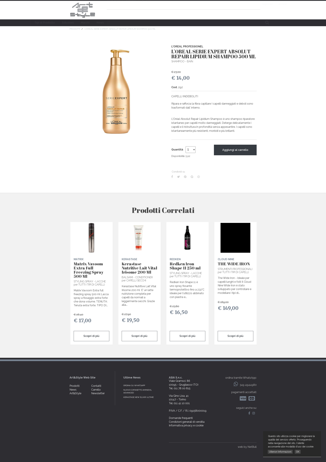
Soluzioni (139, 22)
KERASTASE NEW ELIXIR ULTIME (138, 397)
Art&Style (75, 393)
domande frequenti (235, 13)
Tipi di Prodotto (116, 22)
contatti (131, 4)
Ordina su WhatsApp (134, 385)
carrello (256, 13)
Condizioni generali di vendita (186, 421)
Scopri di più (91, 336)
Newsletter (98, 393)
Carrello (96, 389)
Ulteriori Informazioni (280, 451)
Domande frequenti (181, 418)
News (171, 22)
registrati (241, 4)
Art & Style (82, 10)
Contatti (96, 385)
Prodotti (74, 385)
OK (297, 451)
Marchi (156, 22)
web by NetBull (247, 446)
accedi (256, 4)
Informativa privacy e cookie (186, 425)
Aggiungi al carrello (235, 149)
